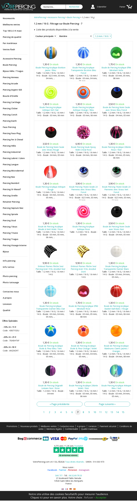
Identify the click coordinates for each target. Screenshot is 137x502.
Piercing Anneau (11, 77)
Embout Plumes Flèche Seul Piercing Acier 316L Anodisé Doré (83, 269)
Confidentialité (71, 429)
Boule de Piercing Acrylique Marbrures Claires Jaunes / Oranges (116, 348)
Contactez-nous (11, 291)
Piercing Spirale (10, 214)
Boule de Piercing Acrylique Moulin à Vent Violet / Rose (50, 228)
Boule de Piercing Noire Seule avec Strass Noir (116, 228)
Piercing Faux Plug (12, 133)
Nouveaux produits (29, 426)
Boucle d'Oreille (10, 96)
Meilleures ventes (11, 24)
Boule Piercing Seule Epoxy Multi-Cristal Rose (83, 148)
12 (106, 412)
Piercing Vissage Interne (14, 245)
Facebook (52, 470)
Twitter (62, 470)
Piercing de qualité (12, 37)
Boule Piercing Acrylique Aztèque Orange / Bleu (83, 108)
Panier (122, 6)
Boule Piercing (10, 65)
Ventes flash (9, 49)
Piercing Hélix (9, 145)
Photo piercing (10, 276)
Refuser (88, 497)
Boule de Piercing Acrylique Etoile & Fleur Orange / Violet (83, 347)
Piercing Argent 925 (12, 89)
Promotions (11, 426)
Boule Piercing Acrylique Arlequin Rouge (50, 188)
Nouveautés (9, 18)
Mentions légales (54, 429)
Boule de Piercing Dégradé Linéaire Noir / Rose (50, 387)
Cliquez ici (37, 497)
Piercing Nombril (11, 183)
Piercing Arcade (10, 83)
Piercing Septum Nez (13, 208)
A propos (7, 297)
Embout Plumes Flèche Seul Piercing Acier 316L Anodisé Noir (50, 267)
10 (94, 412)
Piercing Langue (10, 164)
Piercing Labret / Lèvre (14, 158)
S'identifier (101, 6)
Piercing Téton (10, 226)
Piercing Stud (9, 220)
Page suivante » (107, 404)
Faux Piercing (9, 127)
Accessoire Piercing (12, 58)
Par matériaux (10, 43)
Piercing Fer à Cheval (13, 139)
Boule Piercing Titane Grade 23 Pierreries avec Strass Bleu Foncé (83, 189)
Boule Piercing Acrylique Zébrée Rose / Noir (116, 148)
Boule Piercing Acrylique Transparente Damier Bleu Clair (50, 307)
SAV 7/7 (58, 475)
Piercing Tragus (10, 239)
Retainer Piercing (11, 201)
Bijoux (6, 251)
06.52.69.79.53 (75, 475)
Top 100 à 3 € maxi (12, 30)
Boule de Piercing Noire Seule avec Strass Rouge (50, 148)
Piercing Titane (10, 233)
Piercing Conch (10, 114)
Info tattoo (8, 267)
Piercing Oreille (10, 195)
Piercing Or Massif (12, 189)
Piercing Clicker (10, 108)
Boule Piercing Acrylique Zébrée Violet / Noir (83, 387)
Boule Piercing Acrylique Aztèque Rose (83, 228)
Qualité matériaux (89, 429)
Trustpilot (78, 445)
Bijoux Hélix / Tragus (13, 71)
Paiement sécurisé (108, 426)
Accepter (101, 497)
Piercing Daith (10, 121)
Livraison (7, 304)
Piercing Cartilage (11, 102)
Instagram (84, 470)
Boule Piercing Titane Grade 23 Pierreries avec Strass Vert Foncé (116, 189)
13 (111, 412)
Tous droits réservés (74, 461)
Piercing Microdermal (13, 170)
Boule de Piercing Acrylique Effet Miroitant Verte (116, 69)
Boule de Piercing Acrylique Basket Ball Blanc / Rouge (116, 307)
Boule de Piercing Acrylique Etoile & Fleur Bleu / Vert (50, 347)
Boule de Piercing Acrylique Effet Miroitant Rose (83, 307)
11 (100, 412)
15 (123, 412)
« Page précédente (59, 404)
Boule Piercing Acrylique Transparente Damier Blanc (116, 267)
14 (117, 412)
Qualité (6, 310)
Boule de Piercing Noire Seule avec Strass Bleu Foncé (116, 108)
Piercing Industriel (12, 152)
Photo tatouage (11, 282)
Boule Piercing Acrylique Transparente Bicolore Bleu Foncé (83, 70)
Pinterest (72, 470)
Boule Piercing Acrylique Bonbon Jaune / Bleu (50, 69)
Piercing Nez (9, 177)
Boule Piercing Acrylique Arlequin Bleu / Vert (116, 387)
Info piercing (9, 260)
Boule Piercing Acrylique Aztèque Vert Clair (50, 108)
